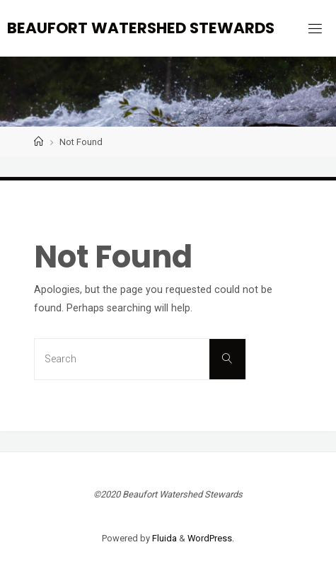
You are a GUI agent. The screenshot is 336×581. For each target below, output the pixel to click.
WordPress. (210, 538)
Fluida (163, 538)
